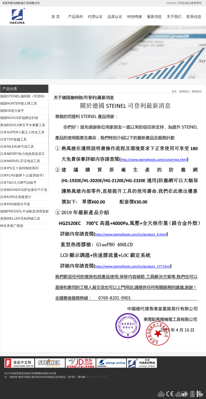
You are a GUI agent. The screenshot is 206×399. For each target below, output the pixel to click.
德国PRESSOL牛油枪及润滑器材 (24, 211)
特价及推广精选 (11, 225)
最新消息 (154, 17)
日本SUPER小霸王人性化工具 (22, 132)
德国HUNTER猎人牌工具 (18, 103)
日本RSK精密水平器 (15, 204)
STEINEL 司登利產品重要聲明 (184, 3)
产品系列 (75, 17)
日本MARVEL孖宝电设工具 (20, 161)
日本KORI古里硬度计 (15, 197)
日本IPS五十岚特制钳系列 (19, 168)
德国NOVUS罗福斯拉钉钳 (19, 118)
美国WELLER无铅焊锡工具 (20, 218)
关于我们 (174, 17)
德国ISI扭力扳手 (12, 110)
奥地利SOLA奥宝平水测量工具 (22, 125)
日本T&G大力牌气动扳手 (18, 182)
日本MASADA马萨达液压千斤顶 (23, 189)
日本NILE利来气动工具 (17, 146)
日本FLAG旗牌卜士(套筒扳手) (22, 175)
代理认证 (95, 17)
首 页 (55, 17)
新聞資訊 (184, 91)
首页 (174, 91)
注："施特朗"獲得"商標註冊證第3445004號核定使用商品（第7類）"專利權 (44, 377)
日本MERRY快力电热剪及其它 (22, 154)
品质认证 (115, 17)
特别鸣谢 (134, 17)
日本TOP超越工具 (13, 139)
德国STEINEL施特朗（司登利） (23, 96)
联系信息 (193, 17)
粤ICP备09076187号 (96, 377)
